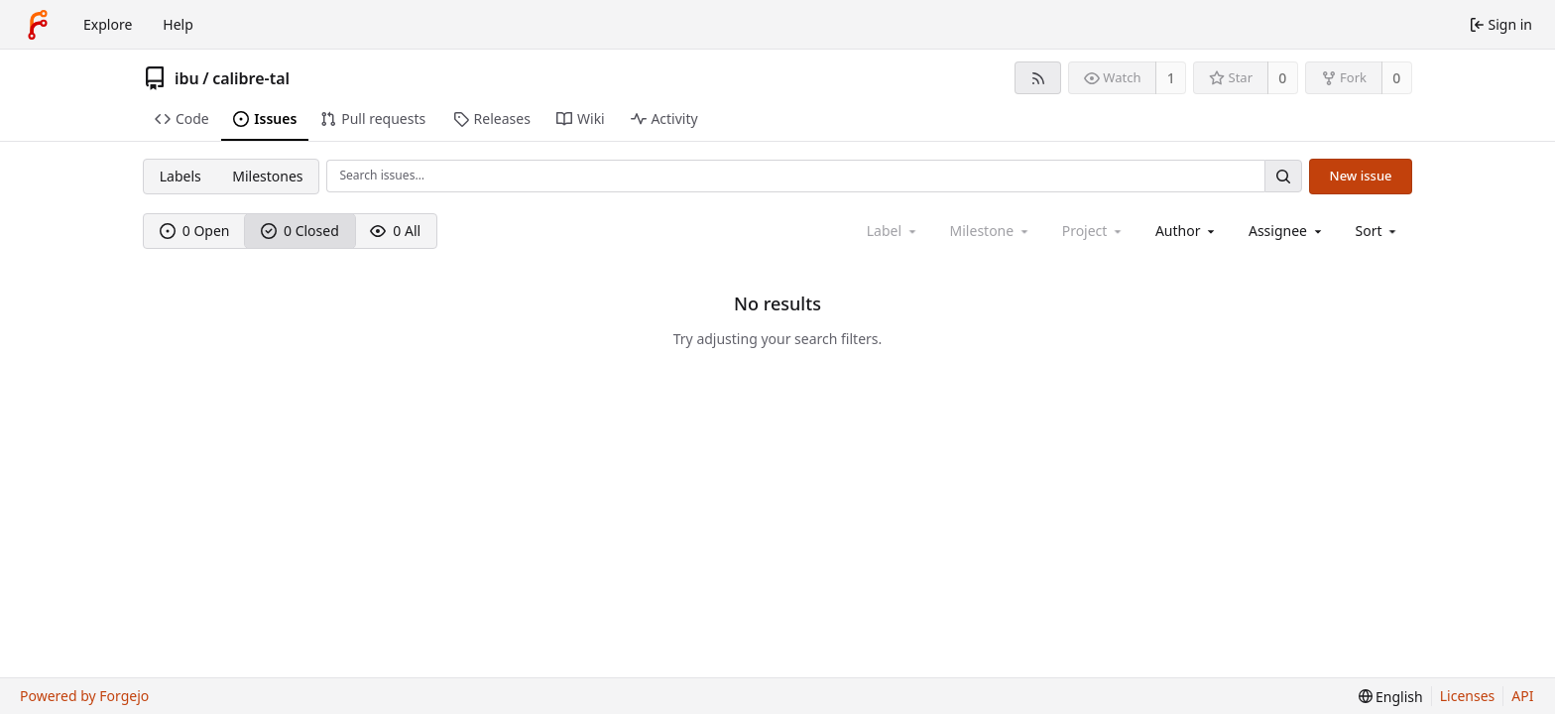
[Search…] (1283, 176)
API (1522, 695)
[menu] (1378, 230)
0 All (395, 230)
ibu (187, 78)
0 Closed (300, 230)
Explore (107, 24)
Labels (180, 176)
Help (178, 24)
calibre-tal (251, 78)
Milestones (267, 176)
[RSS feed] (1038, 77)
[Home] (37, 25)
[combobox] (1186, 230)
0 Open (195, 230)
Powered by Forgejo (84, 695)
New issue (1361, 175)
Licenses (1467, 695)
